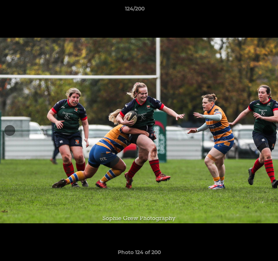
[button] (252, 10)
